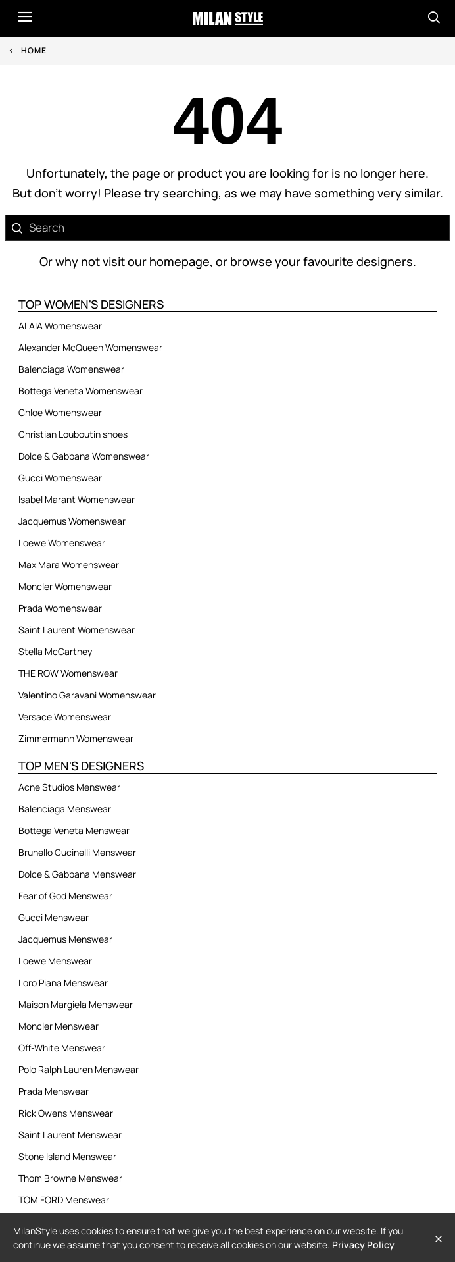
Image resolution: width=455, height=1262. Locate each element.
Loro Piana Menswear (63, 982)
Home (34, 50)
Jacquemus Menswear (65, 939)
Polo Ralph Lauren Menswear (78, 1069)
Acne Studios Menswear (69, 787)
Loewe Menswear (55, 961)
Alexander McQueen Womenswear (90, 347)
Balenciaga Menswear (64, 808)
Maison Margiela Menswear (75, 1004)
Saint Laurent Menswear (70, 1134)
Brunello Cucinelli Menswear (77, 852)
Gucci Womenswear (60, 477)
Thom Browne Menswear (70, 1178)
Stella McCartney (55, 651)
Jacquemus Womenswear (72, 521)
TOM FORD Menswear (63, 1200)
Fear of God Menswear (65, 895)
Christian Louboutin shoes (73, 434)
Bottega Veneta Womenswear (80, 390)
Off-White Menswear (61, 1047)
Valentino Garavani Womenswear (87, 695)
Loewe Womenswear (61, 543)
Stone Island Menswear (67, 1156)
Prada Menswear (53, 1091)
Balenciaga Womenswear (71, 369)
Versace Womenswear (64, 716)
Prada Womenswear (60, 608)
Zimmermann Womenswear (75, 738)
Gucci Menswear (53, 917)
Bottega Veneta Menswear (74, 830)
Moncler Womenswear (65, 586)
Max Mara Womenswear (68, 564)
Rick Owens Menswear (65, 1113)
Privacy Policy (363, 1244)
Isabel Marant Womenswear (76, 499)
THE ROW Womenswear (68, 673)
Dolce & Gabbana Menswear (77, 874)
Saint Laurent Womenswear (76, 629)
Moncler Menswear (58, 1026)
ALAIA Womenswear (60, 325)
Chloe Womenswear (60, 412)
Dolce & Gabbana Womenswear (83, 456)
